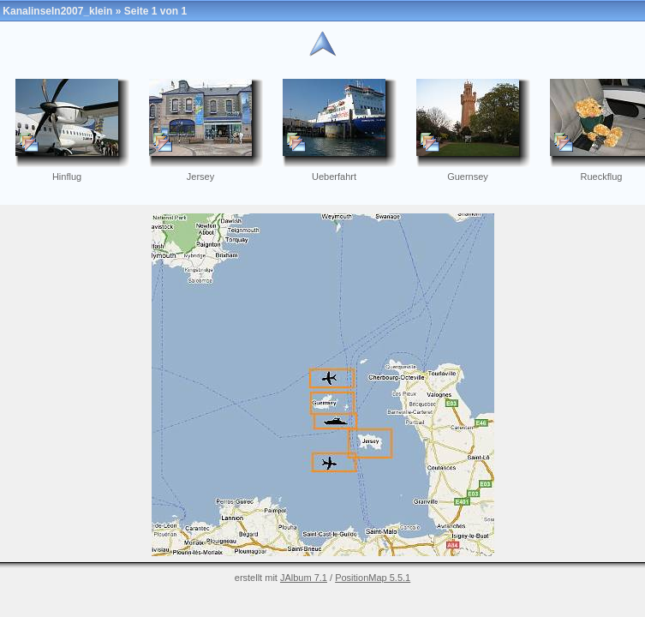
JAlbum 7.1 (303, 577)
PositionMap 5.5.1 (372, 577)
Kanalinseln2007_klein (57, 11)
